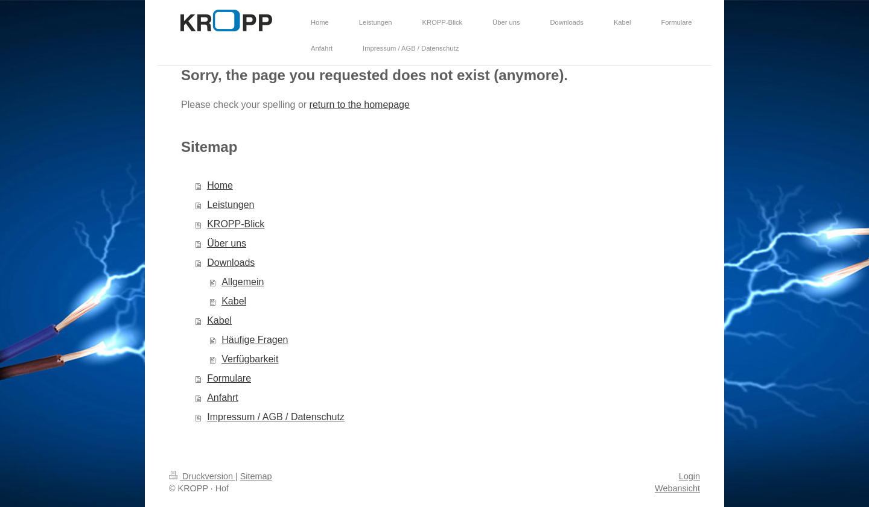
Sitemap (256, 476)
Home (220, 185)
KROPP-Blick (235, 224)
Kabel (233, 301)
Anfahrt (222, 397)
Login (689, 476)
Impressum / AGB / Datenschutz (276, 417)
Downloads (231, 262)
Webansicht (677, 488)
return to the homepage (360, 104)
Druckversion (202, 476)
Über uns (226, 243)
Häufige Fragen (254, 340)
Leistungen (230, 205)
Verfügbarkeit (249, 359)
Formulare (229, 378)
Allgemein (242, 282)
